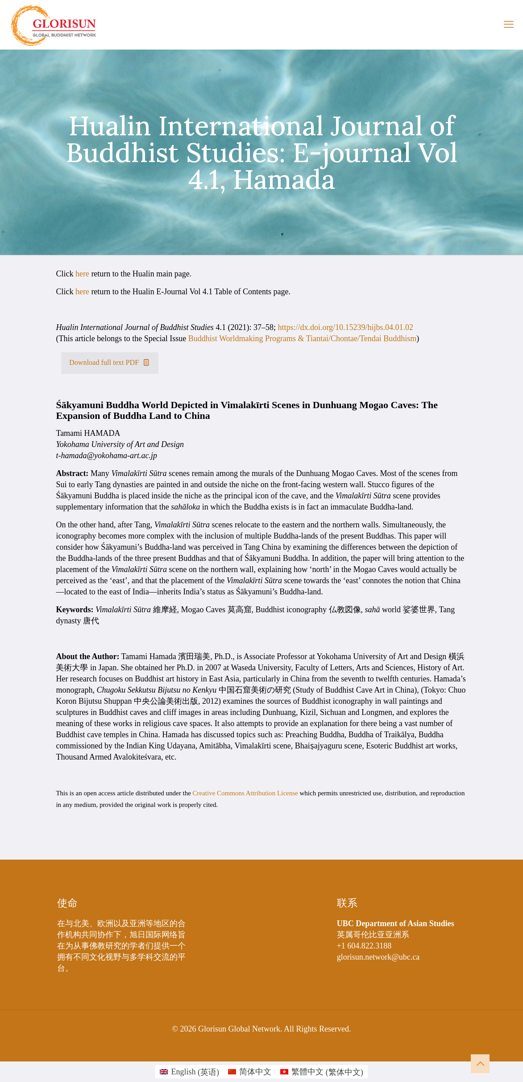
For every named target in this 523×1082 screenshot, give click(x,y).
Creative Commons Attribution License (245, 793)
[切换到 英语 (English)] (189, 1072)
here (82, 273)
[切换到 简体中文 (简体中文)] (250, 1072)
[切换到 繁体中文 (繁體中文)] (322, 1072)
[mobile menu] (508, 24)
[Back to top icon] (480, 1063)
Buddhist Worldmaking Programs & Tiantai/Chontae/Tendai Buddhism (302, 338)
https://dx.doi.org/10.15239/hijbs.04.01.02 (345, 327)
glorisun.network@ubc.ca (378, 956)
